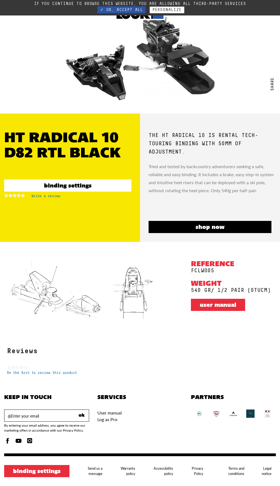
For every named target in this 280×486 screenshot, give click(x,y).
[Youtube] (18, 442)
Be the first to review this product (42, 373)
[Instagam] (29, 442)
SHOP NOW (210, 227)
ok (82, 415)
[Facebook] (7, 442)
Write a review (46, 197)
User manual (218, 305)
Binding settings (68, 186)
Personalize (167, 10)
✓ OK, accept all (121, 10)
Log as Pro (107, 419)
